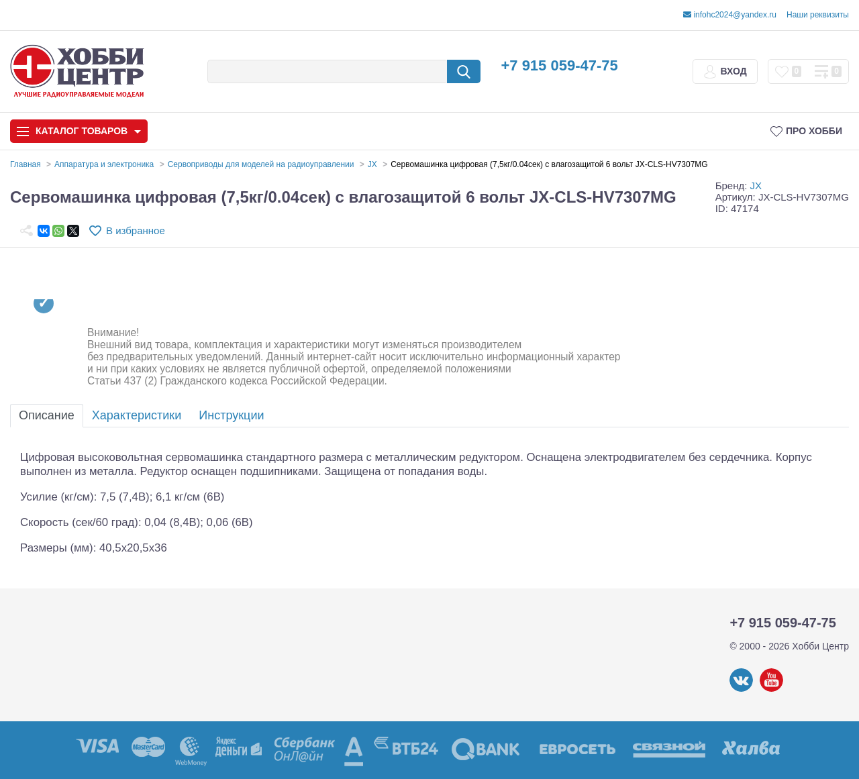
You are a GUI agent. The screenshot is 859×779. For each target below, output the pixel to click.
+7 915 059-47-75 (559, 65)
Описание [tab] (46, 415)
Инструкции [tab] (231, 415)
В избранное (135, 230)
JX (756, 185)
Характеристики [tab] (136, 415)
